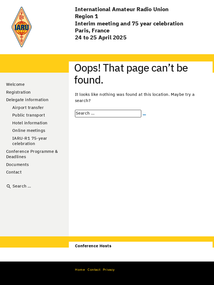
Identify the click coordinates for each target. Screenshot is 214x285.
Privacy (109, 270)
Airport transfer (28, 108)
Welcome (15, 84)
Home (80, 270)
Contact (13, 172)
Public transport (28, 115)
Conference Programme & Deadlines (32, 154)
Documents (17, 165)
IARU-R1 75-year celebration (29, 141)
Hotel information (30, 123)
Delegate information (27, 100)
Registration (18, 92)
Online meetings (28, 131)
